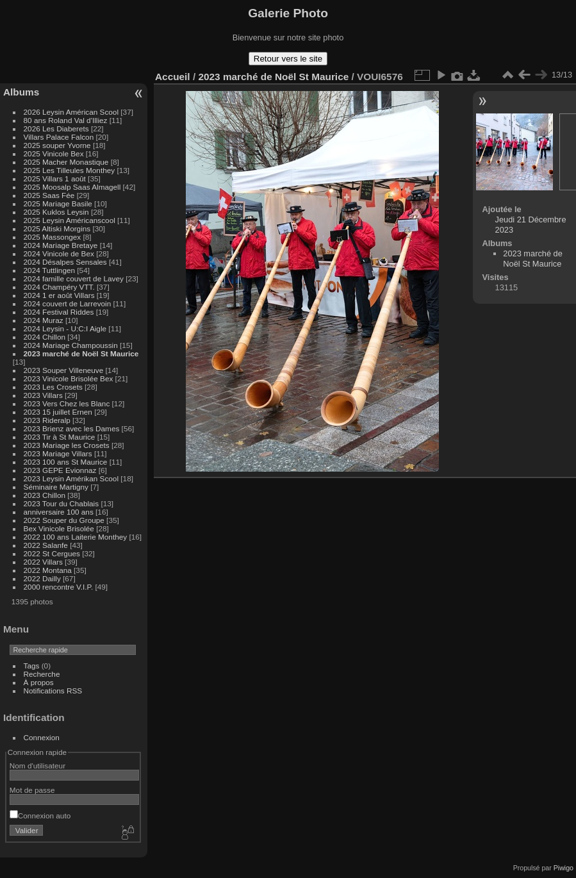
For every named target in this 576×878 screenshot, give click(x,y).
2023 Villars (43, 395)
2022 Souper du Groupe (64, 520)
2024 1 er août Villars (59, 295)
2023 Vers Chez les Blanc (67, 403)
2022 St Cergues (52, 553)
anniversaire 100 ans (59, 512)
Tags (32, 665)
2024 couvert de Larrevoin (67, 303)
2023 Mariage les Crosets (67, 445)
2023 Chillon (44, 495)
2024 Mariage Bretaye (61, 245)
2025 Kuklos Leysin (56, 212)
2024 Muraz (43, 320)
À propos (39, 682)
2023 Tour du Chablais (61, 503)
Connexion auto (40, 815)
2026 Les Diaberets (56, 128)
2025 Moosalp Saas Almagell (73, 187)
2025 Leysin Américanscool (69, 220)
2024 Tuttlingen (49, 270)
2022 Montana (48, 570)
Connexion (42, 737)
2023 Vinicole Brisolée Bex (68, 378)
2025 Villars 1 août (55, 178)
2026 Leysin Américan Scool (71, 112)
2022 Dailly (43, 578)
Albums (21, 92)
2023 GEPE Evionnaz (60, 470)
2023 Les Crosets (54, 387)
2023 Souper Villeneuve (64, 370)
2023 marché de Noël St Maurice (81, 353)
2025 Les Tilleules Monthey (69, 170)
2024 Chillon (44, 337)
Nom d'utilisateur (37, 765)
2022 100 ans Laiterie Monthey (76, 537)
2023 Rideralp (47, 420)
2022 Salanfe (46, 545)
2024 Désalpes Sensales (65, 262)
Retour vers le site (288, 58)
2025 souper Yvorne (57, 145)
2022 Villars (43, 562)
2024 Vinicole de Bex (59, 253)
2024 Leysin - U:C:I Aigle (65, 328)
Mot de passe (32, 790)
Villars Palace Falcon (59, 137)
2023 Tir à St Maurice (59, 437)
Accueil (172, 76)
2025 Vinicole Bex (54, 153)
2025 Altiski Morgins (57, 228)
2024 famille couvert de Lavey (74, 278)
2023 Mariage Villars (58, 453)
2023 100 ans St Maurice (66, 462)
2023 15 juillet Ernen (58, 412)
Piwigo (563, 868)
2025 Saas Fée (50, 195)
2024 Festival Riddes (59, 312)
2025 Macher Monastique (66, 162)
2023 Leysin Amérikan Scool (71, 478)
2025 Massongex (52, 237)
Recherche (42, 674)
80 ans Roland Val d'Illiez (66, 120)
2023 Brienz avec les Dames (72, 428)
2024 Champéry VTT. (59, 287)
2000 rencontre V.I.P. (59, 587)
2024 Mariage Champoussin (71, 345)
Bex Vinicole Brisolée (59, 528)
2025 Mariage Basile (58, 203)
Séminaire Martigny (56, 487)
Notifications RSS (53, 690)
